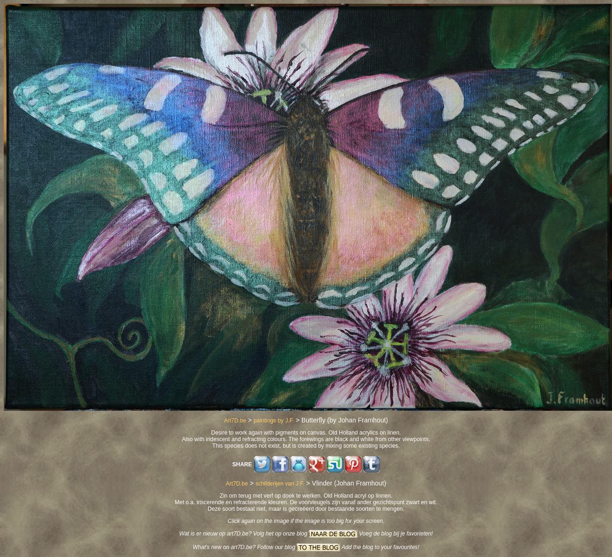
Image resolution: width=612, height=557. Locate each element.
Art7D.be (235, 420)
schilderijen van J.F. (280, 483)
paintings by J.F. (274, 420)
